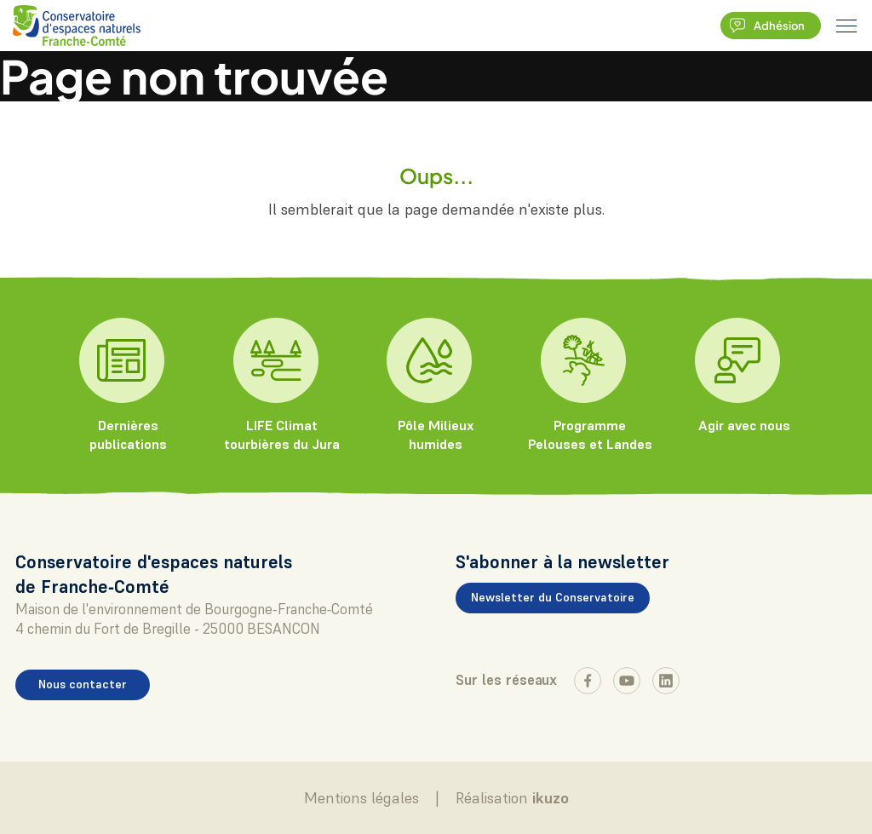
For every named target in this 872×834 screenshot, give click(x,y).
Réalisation (512, 798)
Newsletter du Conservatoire (552, 597)
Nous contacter (82, 684)
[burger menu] (846, 25)
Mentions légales (361, 798)
